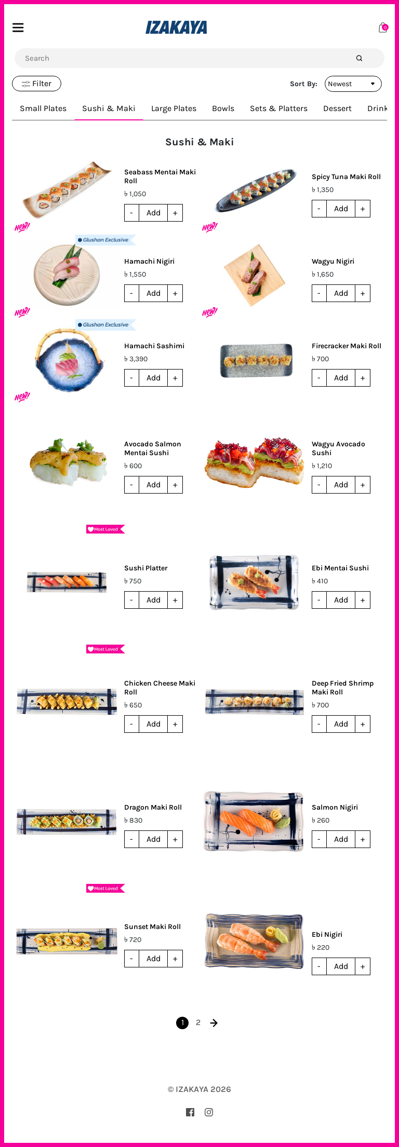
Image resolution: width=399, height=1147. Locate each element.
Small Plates (43, 108)
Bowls (223, 108)
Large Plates (173, 108)
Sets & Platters (279, 108)
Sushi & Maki (109, 108)
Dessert (337, 108)
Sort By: (303, 83)
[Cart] (383, 27)
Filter (36, 83)
